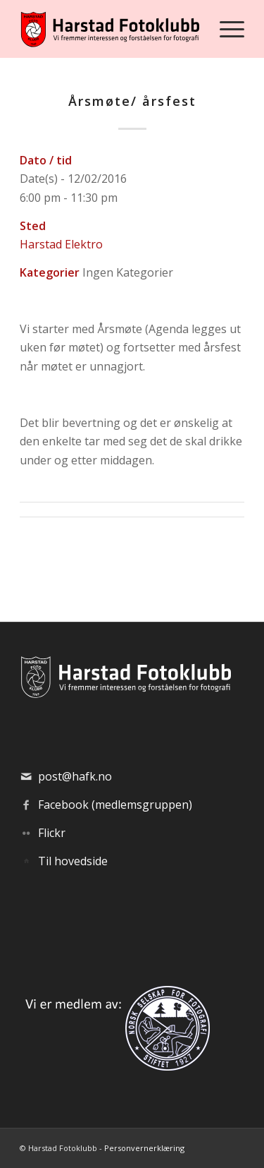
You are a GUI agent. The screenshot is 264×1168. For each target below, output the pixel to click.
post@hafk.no (75, 776)
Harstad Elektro (61, 244)
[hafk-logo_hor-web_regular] (109, 29)
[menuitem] (225, 29)
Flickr (51, 833)
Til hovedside (73, 861)
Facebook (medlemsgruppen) (115, 804)
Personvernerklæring (144, 1148)
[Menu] (225, 29)
